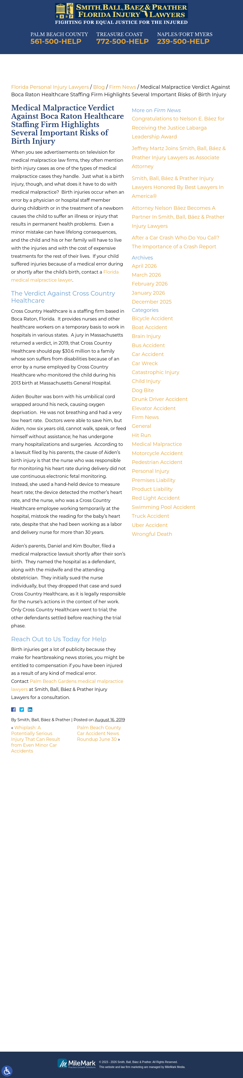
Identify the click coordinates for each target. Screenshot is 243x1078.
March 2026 (146, 275)
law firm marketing (132, 1067)
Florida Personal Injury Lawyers (50, 87)
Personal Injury (150, 471)
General (141, 426)
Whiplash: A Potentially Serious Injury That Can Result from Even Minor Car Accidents (35, 739)
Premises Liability (153, 480)
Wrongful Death (152, 534)
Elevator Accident (154, 408)
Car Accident (148, 354)
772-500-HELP (122, 41)
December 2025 (152, 302)
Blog (99, 87)
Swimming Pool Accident (163, 507)
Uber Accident (150, 525)
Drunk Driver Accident (160, 399)
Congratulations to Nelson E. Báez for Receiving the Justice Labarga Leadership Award (178, 128)
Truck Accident (150, 516)
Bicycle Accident (152, 318)
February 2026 (150, 284)
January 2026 (148, 293)
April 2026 (144, 266)
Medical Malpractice (157, 444)
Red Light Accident (156, 498)
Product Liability (152, 489)
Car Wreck (145, 363)
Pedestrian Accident (157, 462)
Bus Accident (148, 345)
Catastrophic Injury (155, 372)
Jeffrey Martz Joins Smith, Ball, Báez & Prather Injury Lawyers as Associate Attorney (179, 157)
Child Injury (146, 381)
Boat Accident (149, 327)
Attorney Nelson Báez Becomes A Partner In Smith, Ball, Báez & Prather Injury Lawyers (178, 217)
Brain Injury (146, 336)
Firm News (122, 87)
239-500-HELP (183, 41)
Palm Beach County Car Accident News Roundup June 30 (99, 733)
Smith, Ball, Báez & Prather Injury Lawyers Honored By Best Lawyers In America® (178, 187)
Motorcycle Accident (157, 453)
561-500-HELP (55, 41)
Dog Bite (143, 390)
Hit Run (141, 435)
